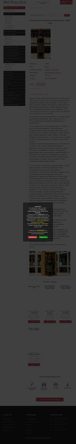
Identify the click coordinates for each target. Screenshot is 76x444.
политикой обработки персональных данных (40, 221)
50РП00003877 (41, 230)
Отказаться (32, 237)
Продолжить (43, 237)
